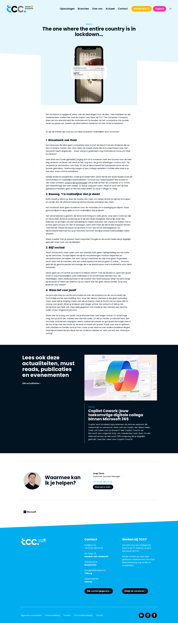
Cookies (67, 615)
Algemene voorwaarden (31, 615)
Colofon (99, 615)
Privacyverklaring (52, 615)
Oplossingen (67, 8)
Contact (123, 8)
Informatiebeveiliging (83, 615)
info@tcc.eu (90, 545)
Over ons (97, 8)
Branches (83, 8)
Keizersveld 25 (91, 580)
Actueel (110, 8)
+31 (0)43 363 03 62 (93, 548)
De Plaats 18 (96, 555)
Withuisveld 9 (90, 563)
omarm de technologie (76, 182)
